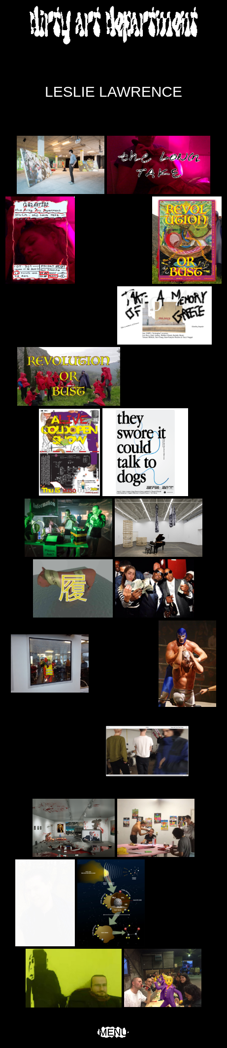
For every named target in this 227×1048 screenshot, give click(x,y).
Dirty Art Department (113, 24)
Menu (113, 1032)
